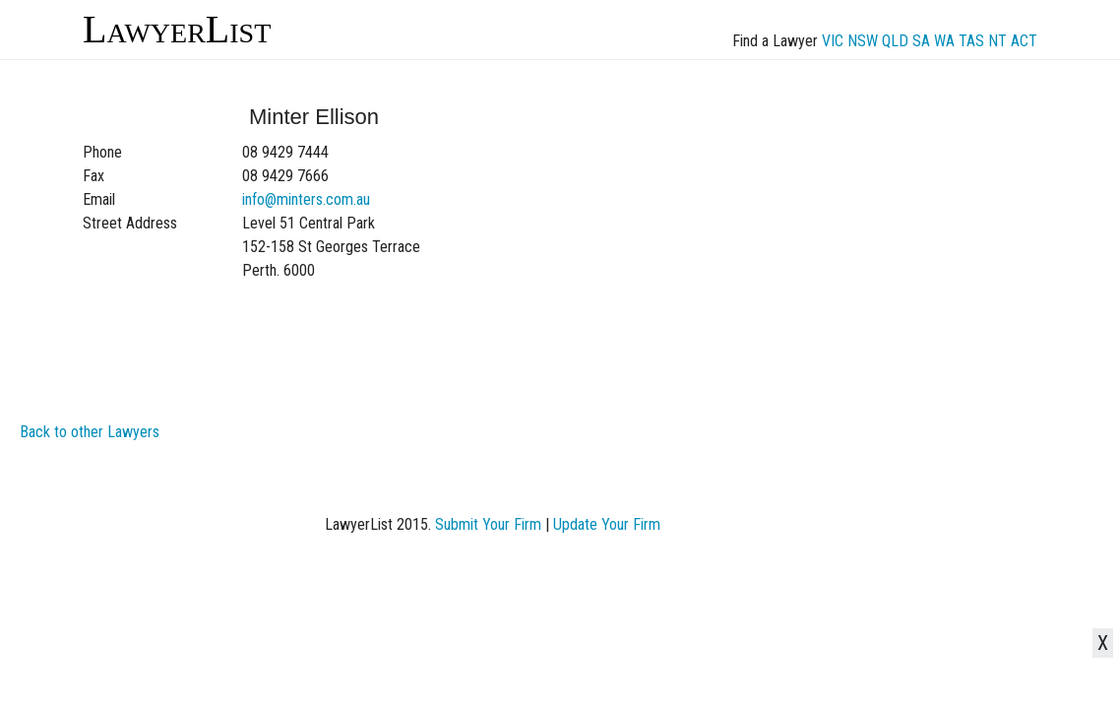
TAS (971, 41)
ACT (1024, 41)
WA (944, 41)
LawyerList (177, 29)
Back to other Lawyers (89, 431)
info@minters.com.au (306, 199)
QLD (895, 41)
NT (997, 41)
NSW (862, 41)
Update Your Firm (606, 524)
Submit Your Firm (488, 524)
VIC (832, 41)
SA (921, 41)
